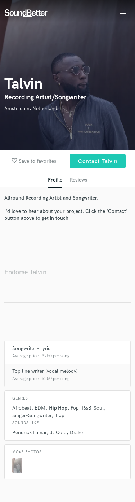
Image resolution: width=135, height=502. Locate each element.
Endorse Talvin (25, 272)
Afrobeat (21, 408)
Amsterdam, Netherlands (31, 108)
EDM (40, 408)
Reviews (78, 180)
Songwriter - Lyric (31, 348)
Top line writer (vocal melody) (45, 371)
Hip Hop (58, 408)
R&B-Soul (93, 408)
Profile (55, 180)
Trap (59, 415)
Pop (75, 408)
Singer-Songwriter (31, 415)
